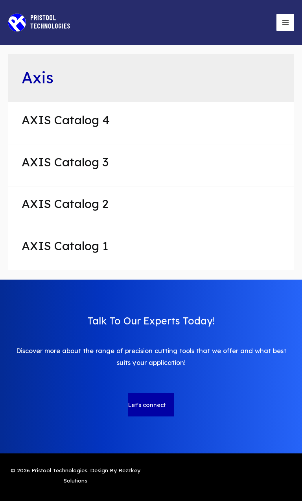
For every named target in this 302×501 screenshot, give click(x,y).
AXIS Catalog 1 (65, 245)
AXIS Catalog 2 (65, 203)
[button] (151, 404)
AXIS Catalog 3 (65, 162)
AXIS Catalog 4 (66, 119)
